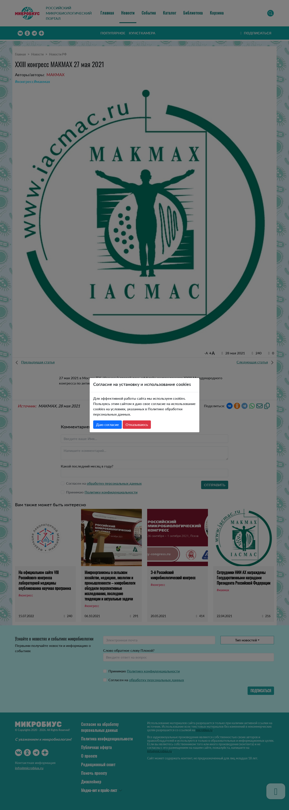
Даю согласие (107, 424)
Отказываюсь (137, 424)
